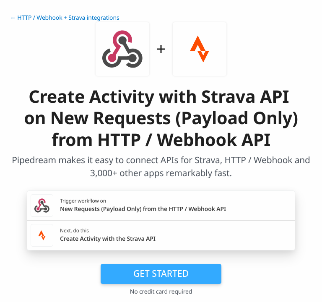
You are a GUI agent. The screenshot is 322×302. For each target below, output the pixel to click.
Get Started (161, 273)
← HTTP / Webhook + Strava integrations (64, 18)
